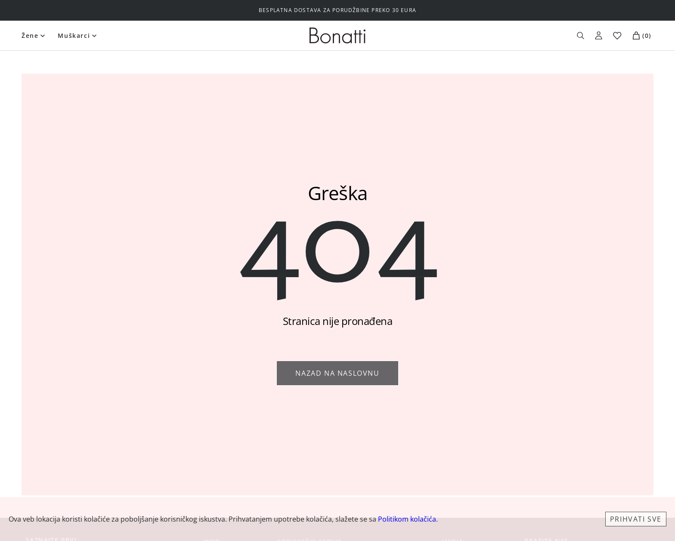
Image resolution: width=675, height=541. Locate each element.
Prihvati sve (636, 519)
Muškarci (74, 35)
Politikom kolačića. (408, 519)
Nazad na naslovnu (337, 373)
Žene (30, 35)
